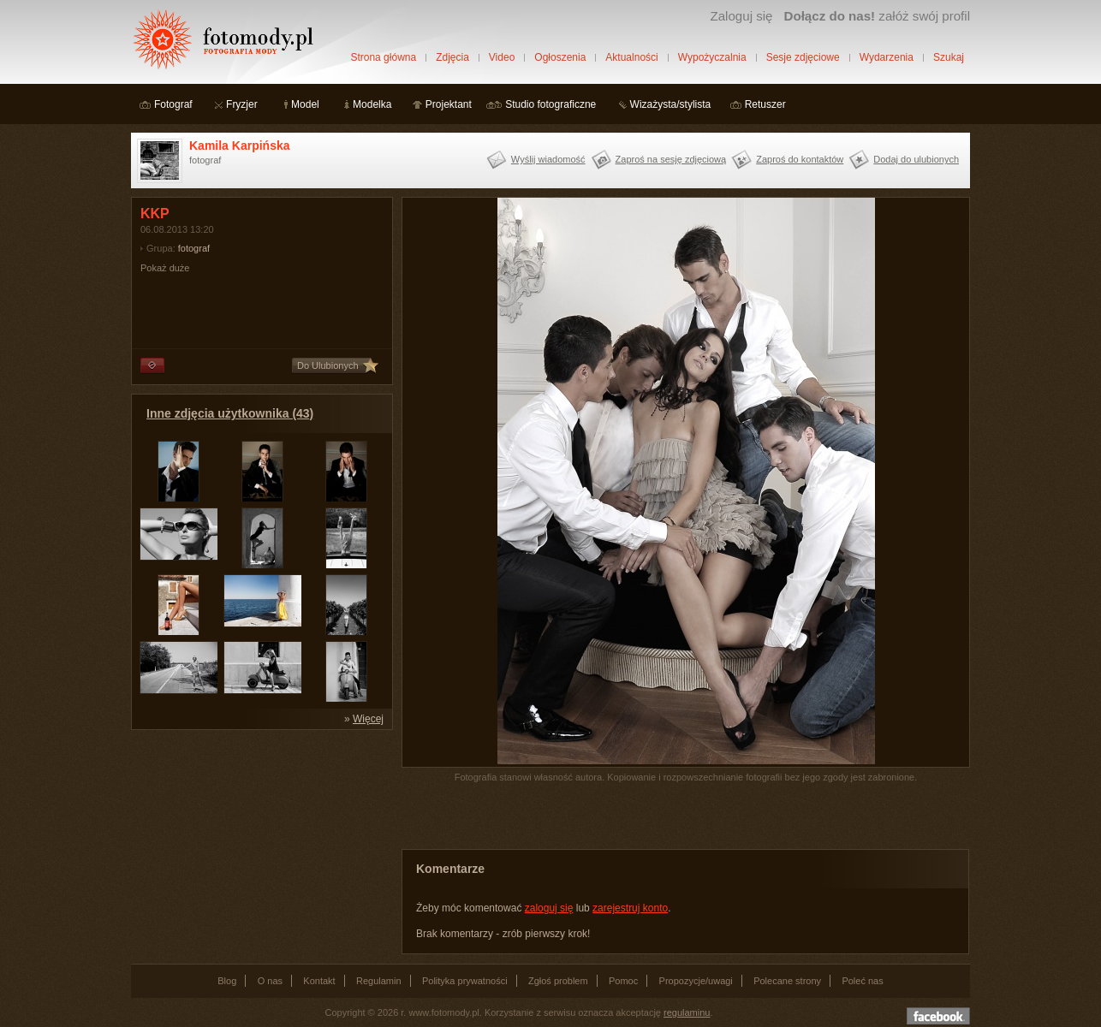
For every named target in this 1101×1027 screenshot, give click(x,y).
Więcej (368, 719)
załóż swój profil (877, 16)
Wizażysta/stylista (670, 104)
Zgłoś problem (558, 981)
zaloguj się (549, 908)
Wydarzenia (887, 57)
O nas (270, 981)
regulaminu (687, 1012)
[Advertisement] (259, 846)
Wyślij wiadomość (548, 159)
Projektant (449, 104)
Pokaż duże (164, 268)
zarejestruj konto (630, 908)
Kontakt (319, 981)
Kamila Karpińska (239, 145)
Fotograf (173, 104)
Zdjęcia (452, 57)
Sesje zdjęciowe (803, 57)
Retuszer (765, 104)
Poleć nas (862, 981)
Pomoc (623, 981)
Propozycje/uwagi (696, 981)
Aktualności (631, 57)
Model (305, 104)
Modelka (372, 104)
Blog (226, 981)
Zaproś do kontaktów (799, 159)
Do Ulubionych (328, 365)
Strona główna (383, 57)
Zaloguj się (741, 16)
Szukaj (948, 57)
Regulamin (379, 981)
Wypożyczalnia (712, 57)
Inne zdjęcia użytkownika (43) (229, 413)
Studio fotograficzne (550, 104)
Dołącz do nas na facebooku (938, 1015)
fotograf (194, 248)
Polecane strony (787, 981)
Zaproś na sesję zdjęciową (671, 159)
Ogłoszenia (560, 57)
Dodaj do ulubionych (916, 159)
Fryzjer (242, 104)
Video (502, 57)
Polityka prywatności (465, 981)
